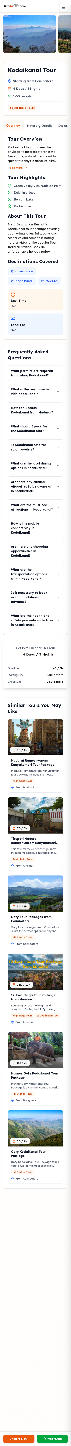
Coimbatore (22, 271)
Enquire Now (18, 1439)
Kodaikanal (22, 281)
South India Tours (22, 107)
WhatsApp (52, 1439)
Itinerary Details (39, 126)
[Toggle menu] (63, 7)
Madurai (49, 281)
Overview (13, 125)
